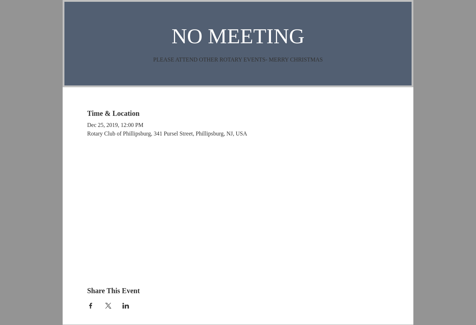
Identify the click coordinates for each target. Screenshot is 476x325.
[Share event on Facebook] (90, 306)
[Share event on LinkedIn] (125, 306)
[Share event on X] (108, 306)
